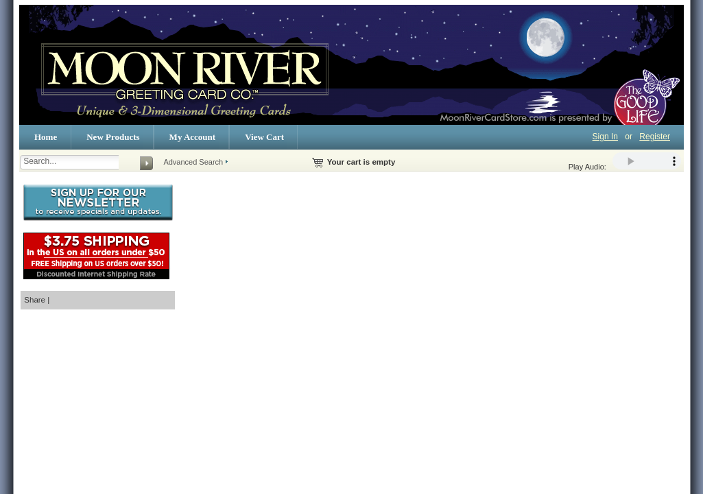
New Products (112, 137)
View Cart (264, 137)
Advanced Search (193, 162)
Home (45, 137)
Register (654, 136)
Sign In (605, 136)
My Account (192, 137)
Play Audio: (625, 161)
